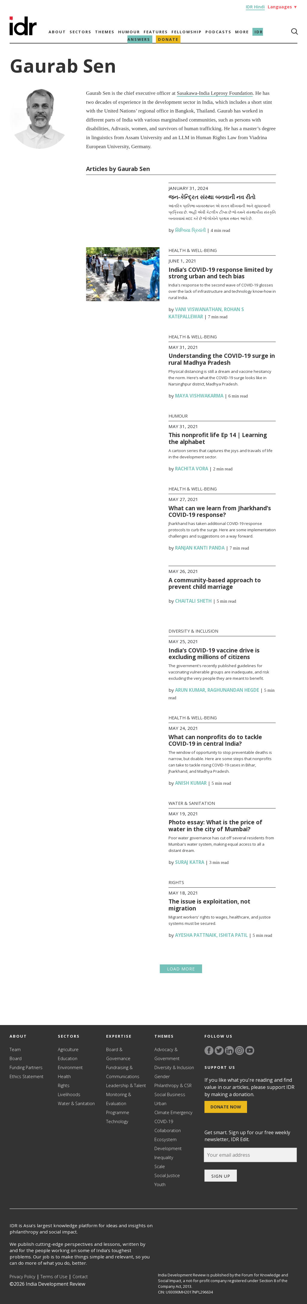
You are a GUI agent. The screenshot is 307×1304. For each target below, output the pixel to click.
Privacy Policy (22, 1276)
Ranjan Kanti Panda (200, 548)
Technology (117, 1121)
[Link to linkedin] (229, 1050)
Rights (176, 882)
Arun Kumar (190, 690)
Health (64, 1076)
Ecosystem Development (168, 1144)
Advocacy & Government (167, 1054)
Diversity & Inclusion (193, 631)
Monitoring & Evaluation (118, 1099)
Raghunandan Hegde (233, 690)
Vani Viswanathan (198, 309)
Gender (162, 1076)
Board (16, 1058)
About (57, 31)
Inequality (163, 1157)
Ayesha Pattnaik (195, 935)
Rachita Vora (191, 469)
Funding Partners (26, 1067)
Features (156, 31)
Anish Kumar (191, 783)
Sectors (80, 31)
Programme (117, 1112)
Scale (159, 1166)
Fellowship (186, 31)
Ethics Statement (26, 1076)
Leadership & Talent (126, 1085)
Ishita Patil (233, 935)
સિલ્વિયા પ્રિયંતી (190, 230)
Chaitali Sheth (193, 601)
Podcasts (218, 31)
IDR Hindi (255, 7)
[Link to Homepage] (23, 33)
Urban (160, 1103)
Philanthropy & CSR (173, 1085)
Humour (129, 31)
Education (67, 1058)
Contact (80, 1276)
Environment (70, 1067)
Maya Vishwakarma (199, 396)
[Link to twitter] (219, 1050)
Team (15, 1049)
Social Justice (167, 1175)
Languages (282, 7)
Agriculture (68, 1049)
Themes (105, 31)
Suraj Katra (189, 862)
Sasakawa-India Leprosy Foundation (215, 93)
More (242, 31)
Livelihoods (69, 1094)
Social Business (169, 1094)
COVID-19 (163, 1121)
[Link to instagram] (239, 1050)
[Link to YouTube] (249, 1050)
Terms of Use (53, 1276)
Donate (168, 39)
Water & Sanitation (191, 803)
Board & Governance (118, 1054)
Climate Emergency (173, 1112)
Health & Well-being (192, 250)
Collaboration (167, 1130)
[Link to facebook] (208, 1050)
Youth (159, 1184)
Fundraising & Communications (122, 1072)
